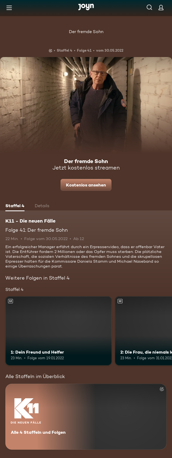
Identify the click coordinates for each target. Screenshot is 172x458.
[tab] (15, 206)
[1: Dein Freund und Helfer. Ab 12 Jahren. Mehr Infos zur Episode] (58, 330)
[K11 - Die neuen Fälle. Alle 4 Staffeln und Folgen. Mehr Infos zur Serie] (86, 417)
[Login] (161, 7)
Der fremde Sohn (86, 31)
